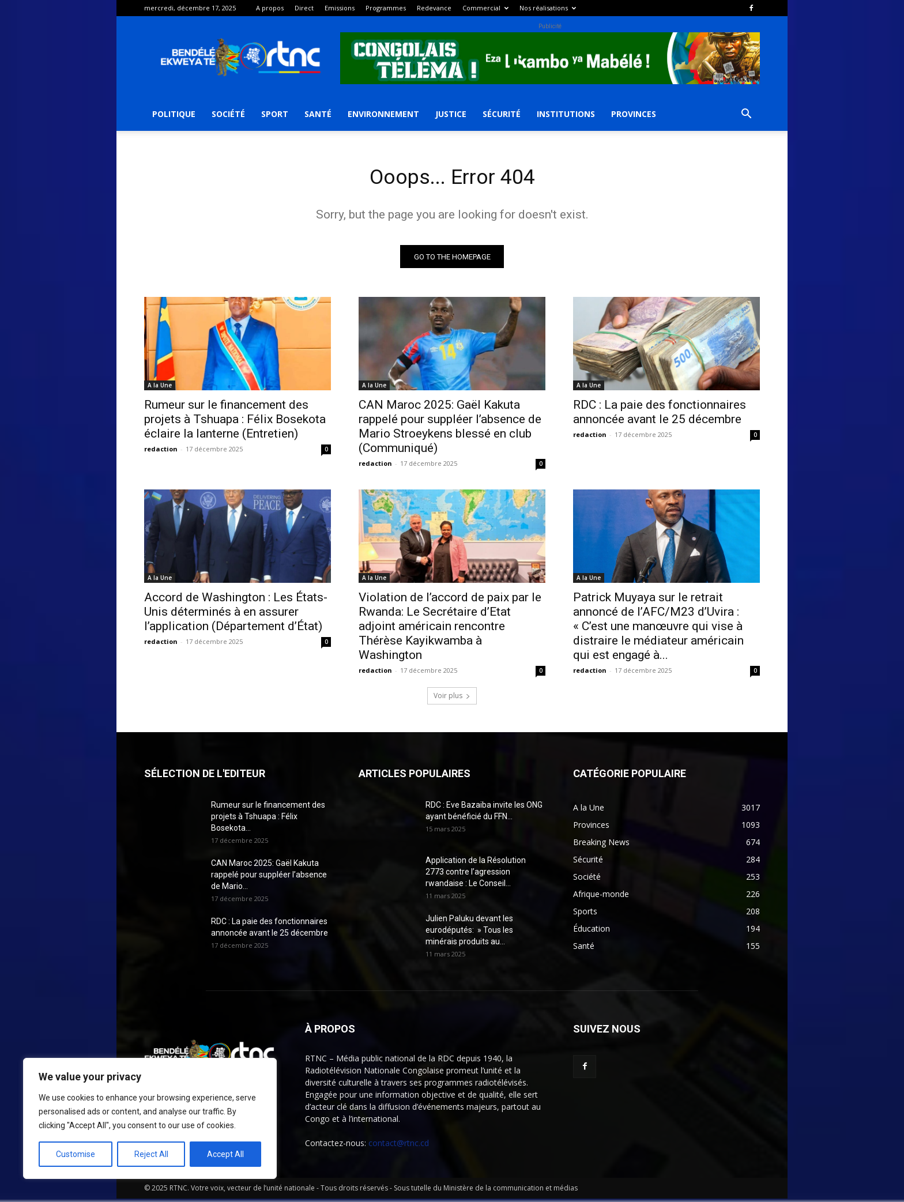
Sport (274, 113)
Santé (318, 113)
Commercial (485, 7)
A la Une (160, 389)
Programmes (386, 7)
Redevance (434, 7)
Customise (75, 1154)
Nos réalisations (547, 7)
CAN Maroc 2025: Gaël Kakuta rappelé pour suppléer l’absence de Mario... (269, 878)
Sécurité (502, 113)
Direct (304, 7)
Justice (450, 113)
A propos (270, 7)
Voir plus (452, 699)
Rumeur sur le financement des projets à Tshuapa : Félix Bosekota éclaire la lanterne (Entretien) (235, 422)
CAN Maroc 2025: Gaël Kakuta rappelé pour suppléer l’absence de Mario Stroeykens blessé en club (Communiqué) (450, 429)
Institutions (566, 113)
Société (228, 113)
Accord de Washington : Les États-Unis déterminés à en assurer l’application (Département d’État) (235, 615)
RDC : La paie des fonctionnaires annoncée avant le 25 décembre (659, 415)
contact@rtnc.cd (398, 1146)
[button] (746, 115)
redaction (161, 452)
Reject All (151, 1154)
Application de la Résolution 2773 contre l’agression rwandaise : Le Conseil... (475, 875)
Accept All (225, 1154)
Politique (173, 113)
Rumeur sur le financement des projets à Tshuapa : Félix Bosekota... (268, 820)
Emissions (340, 7)
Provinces (633, 113)
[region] (150, 1118)
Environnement (383, 113)
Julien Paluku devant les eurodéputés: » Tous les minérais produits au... (469, 933)
